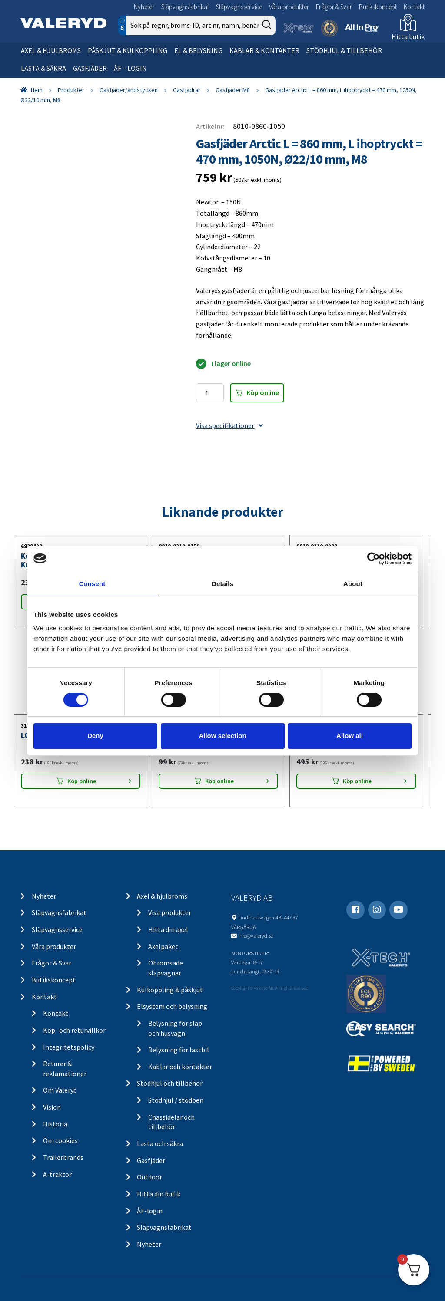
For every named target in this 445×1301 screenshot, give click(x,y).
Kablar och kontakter (180, 1066)
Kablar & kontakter (264, 50)
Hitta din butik (158, 1193)
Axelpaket (163, 946)
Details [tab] (222, 583)
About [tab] (352, 583)
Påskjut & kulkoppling (127, 50)
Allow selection (222, 735)
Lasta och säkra (160, 1143)
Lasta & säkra (43, 68)
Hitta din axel (168, 929)
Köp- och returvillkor (74, 1030)
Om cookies (60, 1140)
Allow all (349, 735)
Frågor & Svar (334, 7)
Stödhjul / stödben (175, 1100)
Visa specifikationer (229, 425)
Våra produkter (289, 7)
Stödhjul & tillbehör (344, 50)
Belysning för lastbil (178, 1049)
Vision (52, 1107)
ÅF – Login (130, 68)
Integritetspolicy (68, 1047)
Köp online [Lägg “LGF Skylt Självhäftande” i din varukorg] (81, 781)
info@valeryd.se (255, 935)
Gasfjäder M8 (233, 90)
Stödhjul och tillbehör (170, 1083)
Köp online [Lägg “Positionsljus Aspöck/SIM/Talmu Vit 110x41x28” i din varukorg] (219, 781)
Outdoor (149, 1177)
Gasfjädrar (186, 90)
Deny (95, 735)
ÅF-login (150, 1210)
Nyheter (144, 7)
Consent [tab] (92, 583)
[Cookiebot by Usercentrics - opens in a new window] (373, 558)
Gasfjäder (90, 68)
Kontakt (414, 7)
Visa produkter (169, 912)
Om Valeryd (60, 1090)
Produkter (71, 90)
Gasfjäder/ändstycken (129, 90)
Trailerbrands (63, 1157)
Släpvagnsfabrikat (185, 7)
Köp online (262, 392)
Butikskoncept (378, 7)
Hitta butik (408, 36)
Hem (37, 90)
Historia (55, 1124)
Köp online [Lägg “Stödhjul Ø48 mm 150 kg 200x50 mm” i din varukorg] (357, 781)
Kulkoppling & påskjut (170, 989)
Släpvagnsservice (239, 7)
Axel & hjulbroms (51, 50)
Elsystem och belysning (172, 1006)
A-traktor (57, 1174)
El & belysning (198, 50)
